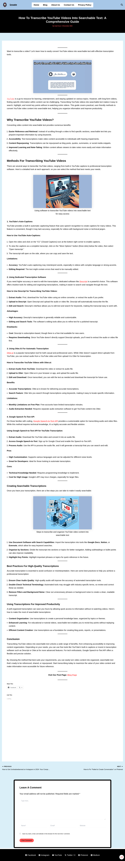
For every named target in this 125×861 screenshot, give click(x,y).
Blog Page (72, 675)
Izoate (13, 4)
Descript (83, 281)
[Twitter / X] (70, 855)
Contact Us (69, 5)
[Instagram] (43, 855)
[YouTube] (57, 855)
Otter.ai (10, 353)
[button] (122, 5)
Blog (45, 5)
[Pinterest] (83, 855)
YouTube (11, 99)
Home (36, 5)
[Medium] (95, 855)
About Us (55, 5)
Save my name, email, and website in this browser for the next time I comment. (46, 833)
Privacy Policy (84, 5)
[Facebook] (30, 855)
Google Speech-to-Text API (45, 421)
